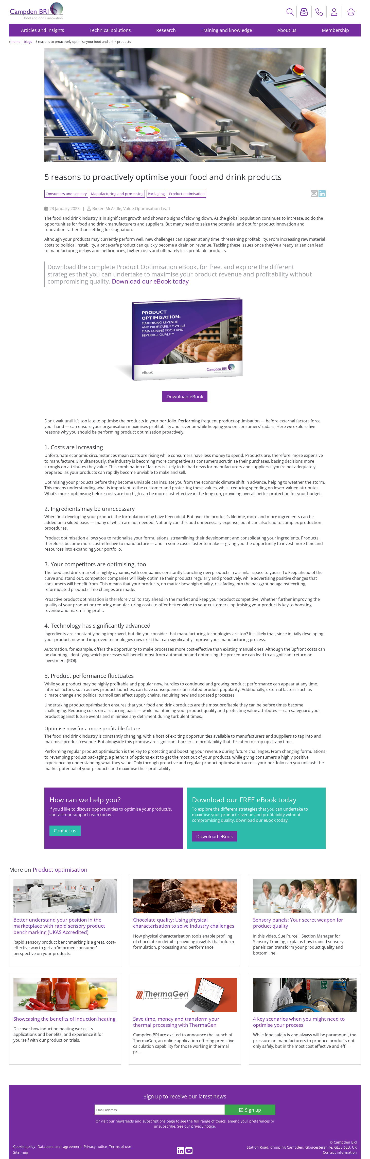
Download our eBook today (150, 281)
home (15, 41)
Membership (335, 30)
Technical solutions (110, 30)
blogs (28, 41)
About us (286, 30)
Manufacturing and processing (117, 193)
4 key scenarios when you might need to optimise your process (299, 1022)
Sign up (250, 1110)
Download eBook (185, 397)
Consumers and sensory (66, 193)
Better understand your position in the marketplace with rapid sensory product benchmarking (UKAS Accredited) (59, 926)
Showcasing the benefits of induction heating (64, 1019)
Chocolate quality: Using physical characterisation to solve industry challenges (183, 923)
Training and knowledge (226, 30)
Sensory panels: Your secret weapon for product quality (298, 923)
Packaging (156, 193)
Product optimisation (187, 193)
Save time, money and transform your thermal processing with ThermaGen (176, 1022)
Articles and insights (42, 30)
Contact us (65, 831)
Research (166, 30)
